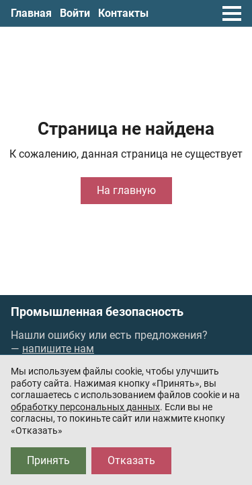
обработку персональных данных (85, 406)
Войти (75, 13)
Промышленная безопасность (97, 312)
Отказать (131, 460)
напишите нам (58, 348)
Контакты (123, 13)
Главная (31, 13)
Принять (48, 460)
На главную (126, 190)
